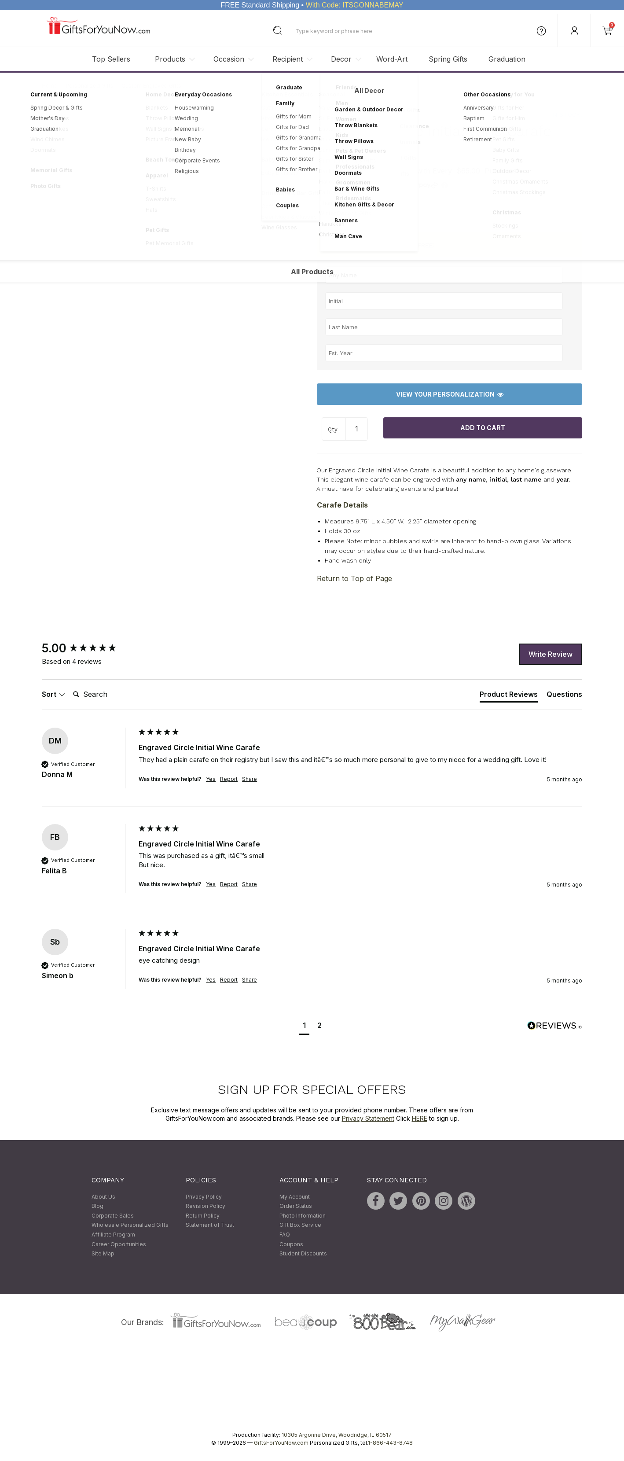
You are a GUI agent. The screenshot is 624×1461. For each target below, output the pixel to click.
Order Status (295, 1206)
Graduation (506, 59)
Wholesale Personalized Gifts (130, 1225)
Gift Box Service (300, 1225)
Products (170, 59)
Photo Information (302, 1215)
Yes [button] (211, 779)
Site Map (103, 1254)
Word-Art (391, 59)
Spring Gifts (448, 59)
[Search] (105, 694)
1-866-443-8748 (390, 1442)
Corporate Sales (113, 1215)
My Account (294, 1196)
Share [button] (249, 779)
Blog (97, 1206)
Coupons (291, 1244)
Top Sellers (111, 59)
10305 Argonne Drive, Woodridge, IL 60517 (337, 1435)
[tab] (509, 696)
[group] (88, 649)
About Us (103, 1196)
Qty (333, 430)
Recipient (287, 59)
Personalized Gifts (90, 85)
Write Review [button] (551, 654)
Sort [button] (53, 694)
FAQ (284, 1234)
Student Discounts (303, 1254)
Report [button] (229, 779)
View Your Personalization (449, 394)
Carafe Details (342, 504)
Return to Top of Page (354, 578)
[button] (304, 1027)
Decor (341, 59)
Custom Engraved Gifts (151, 85)
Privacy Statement (368, 1118)
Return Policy (203, 1215)
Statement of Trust (210, 1225)
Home (50, 85)
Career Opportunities (119, 1244)
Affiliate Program (113, 1234)
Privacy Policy (204, 1196)
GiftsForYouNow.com (281, 1442)
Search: (69, 684)
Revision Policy (205, 1206)
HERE (419, 1118)
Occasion (228, 59)
